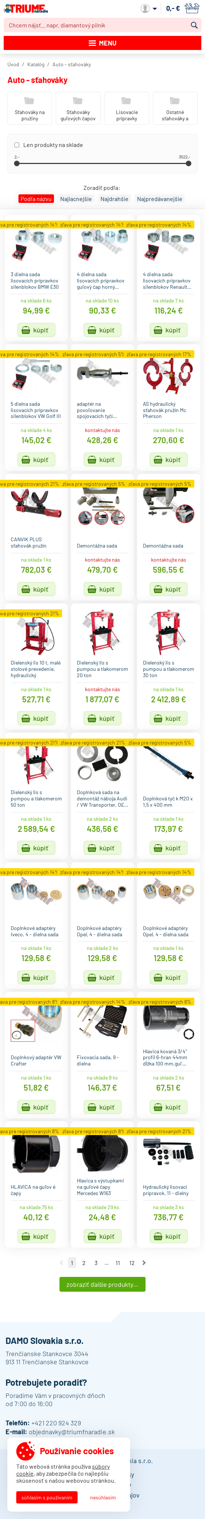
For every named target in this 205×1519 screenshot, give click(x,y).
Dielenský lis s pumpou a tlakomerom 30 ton (168, 668)
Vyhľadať (194, 25)
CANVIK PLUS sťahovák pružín (29, 542)
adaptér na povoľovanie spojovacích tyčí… (97, 410)
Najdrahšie (114, 198)
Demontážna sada (97, 545)
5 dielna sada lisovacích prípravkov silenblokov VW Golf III (36, 410)
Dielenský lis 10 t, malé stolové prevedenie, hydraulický (36, 668)
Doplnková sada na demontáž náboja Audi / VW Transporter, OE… (102, 798)
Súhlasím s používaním (46, 1497)
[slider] (17, 163)
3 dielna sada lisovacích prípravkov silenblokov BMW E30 (35, 280)
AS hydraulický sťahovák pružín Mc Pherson (164, 410)
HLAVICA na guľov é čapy (33, 1190)
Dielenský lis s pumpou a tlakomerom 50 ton (36, 798)
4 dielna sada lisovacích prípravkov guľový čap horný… (100, 280)
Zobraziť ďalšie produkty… (102, 1284)
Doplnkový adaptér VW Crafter (36, 1060)
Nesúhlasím (103, 1497)
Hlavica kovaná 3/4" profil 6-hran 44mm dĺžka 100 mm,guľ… (165, 1057)
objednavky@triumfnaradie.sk (72, 1432)
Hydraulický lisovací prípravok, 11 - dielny (165, 1190)
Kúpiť (40, 330)
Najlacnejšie (76, 198)
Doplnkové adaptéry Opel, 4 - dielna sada (99, 931)
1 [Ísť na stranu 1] (72, 1262)
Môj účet (149, 8)
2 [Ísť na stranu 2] (83, 1262)
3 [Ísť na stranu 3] (96, 1262)
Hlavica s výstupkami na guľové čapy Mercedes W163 (100, 1186)
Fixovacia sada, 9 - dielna (98, 1060)
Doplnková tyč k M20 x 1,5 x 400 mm (168, 801)
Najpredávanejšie (159, 198)
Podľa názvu (36, 198)
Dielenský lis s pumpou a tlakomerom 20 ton (102, 668)
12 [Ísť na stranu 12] (131, 1262)
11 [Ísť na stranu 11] (118, 1262)
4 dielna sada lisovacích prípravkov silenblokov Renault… (167, 280)
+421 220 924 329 (56, 1423)
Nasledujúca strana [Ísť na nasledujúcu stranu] (144, 1262)
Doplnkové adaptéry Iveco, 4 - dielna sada (34, 931)
